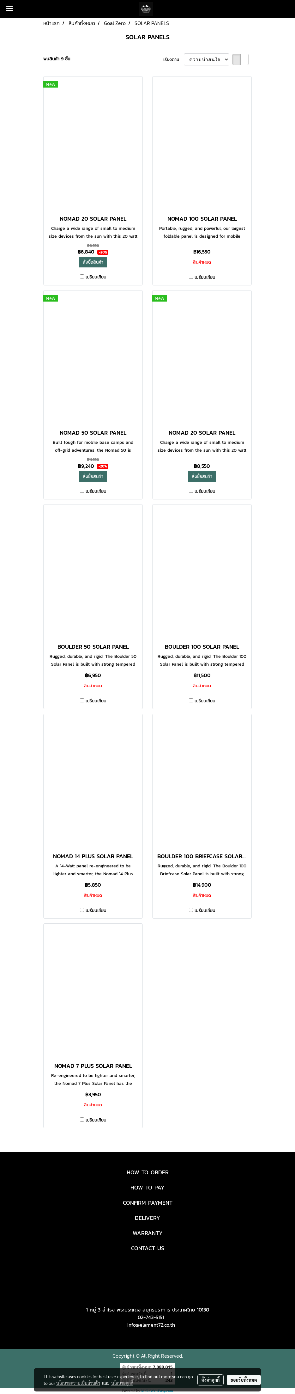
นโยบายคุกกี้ (122, 1383)
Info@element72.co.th (151, 1325)
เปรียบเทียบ (96, 277)
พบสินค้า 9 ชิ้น (56, 59)
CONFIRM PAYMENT (147, 1202)
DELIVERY (147, 1218)
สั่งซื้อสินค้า (93, 262)
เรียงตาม (173, 59)
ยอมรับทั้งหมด (244, 1380)
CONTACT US (147, 1248)
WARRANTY (148, 1233)
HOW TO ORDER (148, 1172)
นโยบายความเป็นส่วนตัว (78, 1383)
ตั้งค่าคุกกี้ (211, 1380)
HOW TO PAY (147, 1187)
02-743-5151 (151, 1317)
